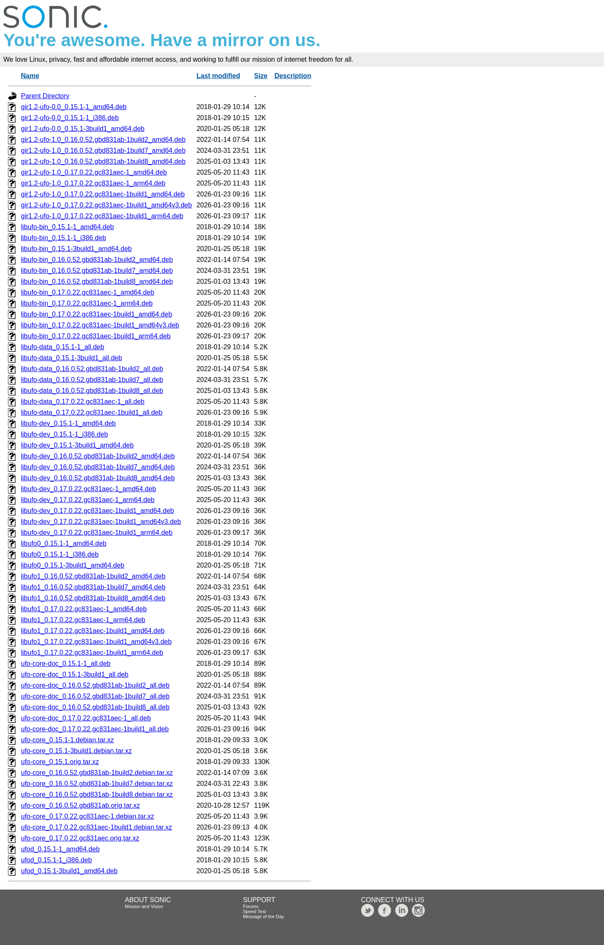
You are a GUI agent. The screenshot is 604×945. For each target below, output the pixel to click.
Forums (250, 906)
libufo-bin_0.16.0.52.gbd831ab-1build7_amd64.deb (97, 270)
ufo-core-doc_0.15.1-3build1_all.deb (74, 674)
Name (30, 75)
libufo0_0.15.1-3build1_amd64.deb (72, 565)
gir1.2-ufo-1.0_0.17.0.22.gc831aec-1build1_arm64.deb (102, 216)
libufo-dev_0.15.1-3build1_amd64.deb (77, 445)
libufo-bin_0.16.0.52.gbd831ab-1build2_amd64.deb (97, 259)
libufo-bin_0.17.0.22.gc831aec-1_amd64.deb (87, 292)
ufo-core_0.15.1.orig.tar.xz (60, 761)
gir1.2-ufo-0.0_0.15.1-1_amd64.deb (74, 106)
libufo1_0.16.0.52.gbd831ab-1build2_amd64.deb (93, 576)
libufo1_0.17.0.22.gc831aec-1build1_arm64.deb (92, 652)
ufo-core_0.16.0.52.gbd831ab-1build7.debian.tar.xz (97, 783)
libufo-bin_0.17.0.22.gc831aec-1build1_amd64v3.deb (100, 325)
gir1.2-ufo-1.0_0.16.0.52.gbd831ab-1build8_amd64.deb (103, 161)
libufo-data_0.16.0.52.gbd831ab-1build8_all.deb (92, 390)
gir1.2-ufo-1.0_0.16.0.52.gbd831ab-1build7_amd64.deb (103, 150)
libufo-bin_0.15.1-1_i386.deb (63, 237)
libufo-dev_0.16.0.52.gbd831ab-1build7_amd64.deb (98, 467)
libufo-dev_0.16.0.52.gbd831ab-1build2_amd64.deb (98, 456)
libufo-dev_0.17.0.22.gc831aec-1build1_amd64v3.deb (101, 521)
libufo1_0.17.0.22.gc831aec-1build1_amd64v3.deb (96, 641)
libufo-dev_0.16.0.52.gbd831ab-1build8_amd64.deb (98, 478)
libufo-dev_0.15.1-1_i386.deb (64, 434)
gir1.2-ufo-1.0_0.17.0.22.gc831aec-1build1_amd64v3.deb (106, 205)
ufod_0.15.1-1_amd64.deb (60, 849)
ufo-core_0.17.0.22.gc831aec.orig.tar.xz (80, 838)
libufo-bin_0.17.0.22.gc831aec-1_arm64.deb (87, 303)
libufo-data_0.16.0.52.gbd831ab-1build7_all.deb (92, 379)
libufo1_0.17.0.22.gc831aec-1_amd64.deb (84, 609)
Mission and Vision (144, 906)
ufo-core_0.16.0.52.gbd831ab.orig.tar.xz (80, 805)
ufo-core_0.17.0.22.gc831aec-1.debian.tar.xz (87, 816)
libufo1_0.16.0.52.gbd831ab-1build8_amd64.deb (93, 598)
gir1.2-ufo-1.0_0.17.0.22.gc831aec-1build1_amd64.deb (103, 194)
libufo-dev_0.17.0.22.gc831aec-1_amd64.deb (88, 488)
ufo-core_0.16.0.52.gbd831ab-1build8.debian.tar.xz (97, 794)
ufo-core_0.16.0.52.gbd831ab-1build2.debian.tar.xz (97, 772)
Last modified (218, 75)
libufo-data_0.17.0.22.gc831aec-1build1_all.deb (91, 412)
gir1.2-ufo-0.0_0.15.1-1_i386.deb (70, 117)
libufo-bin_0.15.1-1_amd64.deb (67, 226)
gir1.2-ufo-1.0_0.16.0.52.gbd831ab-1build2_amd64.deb (103, 139)
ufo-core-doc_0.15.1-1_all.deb (65, 663)
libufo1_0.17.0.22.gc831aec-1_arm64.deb (83, 619)
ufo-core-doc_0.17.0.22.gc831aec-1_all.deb (86, 718)
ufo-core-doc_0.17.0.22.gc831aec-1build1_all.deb (95, 729)
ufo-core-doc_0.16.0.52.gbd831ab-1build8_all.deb (95, 707)
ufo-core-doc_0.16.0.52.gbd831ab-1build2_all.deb (95, 685)
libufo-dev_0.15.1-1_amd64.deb (68, 423)
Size (261, 75)
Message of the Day (263, 916)
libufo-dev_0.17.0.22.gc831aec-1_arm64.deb (87, 499)
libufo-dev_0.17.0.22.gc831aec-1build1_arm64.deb (96, 532)
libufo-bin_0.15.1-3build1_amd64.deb (76, 248)
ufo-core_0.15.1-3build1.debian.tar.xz (76, 750)
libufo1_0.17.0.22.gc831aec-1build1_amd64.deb (93, 630)
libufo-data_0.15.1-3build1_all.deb (71, 357)
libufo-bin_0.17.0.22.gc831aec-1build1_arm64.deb (96, 336)
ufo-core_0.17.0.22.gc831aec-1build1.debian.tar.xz (96, 827)
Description (292, 75)
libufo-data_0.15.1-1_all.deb (62, 347)
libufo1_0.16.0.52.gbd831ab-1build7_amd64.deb (93, 587)
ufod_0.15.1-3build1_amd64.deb (69, 870)
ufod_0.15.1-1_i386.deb (56, 860)
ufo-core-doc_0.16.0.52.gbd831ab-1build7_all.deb (95, 696)
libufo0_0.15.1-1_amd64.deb (64, 543)
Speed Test (254, 911)
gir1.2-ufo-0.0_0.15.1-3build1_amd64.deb (82, 128)
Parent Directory (45, 95)
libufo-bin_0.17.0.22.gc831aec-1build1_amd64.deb (96, 314)
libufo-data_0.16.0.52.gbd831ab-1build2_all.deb (92, 368)
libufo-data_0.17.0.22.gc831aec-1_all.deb (82, 401)
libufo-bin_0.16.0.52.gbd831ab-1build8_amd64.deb (97, 281)
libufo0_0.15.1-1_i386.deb (60, 554)
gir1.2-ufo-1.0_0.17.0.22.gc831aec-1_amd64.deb (94, 172)
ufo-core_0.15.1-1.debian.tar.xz (67, 739)
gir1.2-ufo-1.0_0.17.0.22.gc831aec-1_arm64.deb (93, 183)
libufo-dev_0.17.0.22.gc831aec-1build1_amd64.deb (97, 510)
